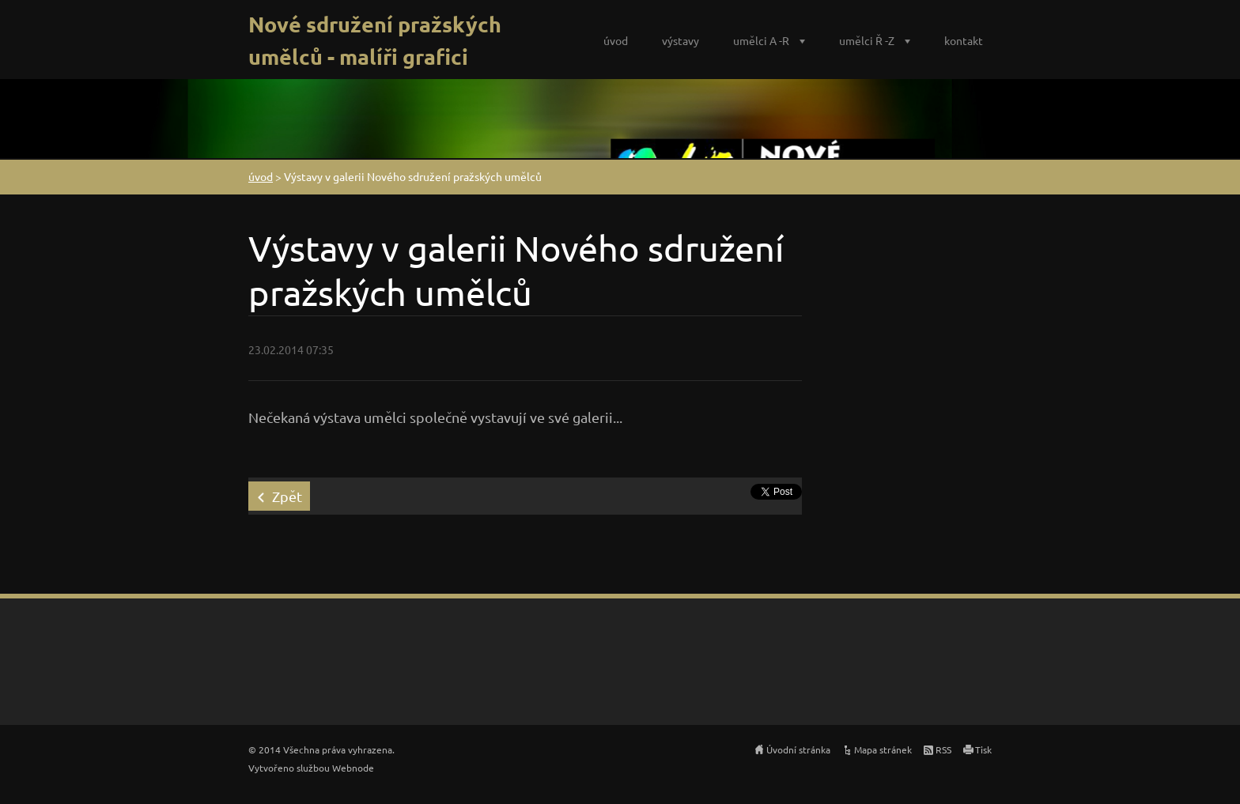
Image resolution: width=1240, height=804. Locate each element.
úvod (615, 40)
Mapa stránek (883, 749)
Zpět (287, 496)
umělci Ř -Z (866, 40)
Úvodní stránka (798, 749)
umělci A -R (761, 40)
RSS (943, 749)
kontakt (963, 40)
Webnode (353, 767)
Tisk (983, 749)
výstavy (680, 40)
